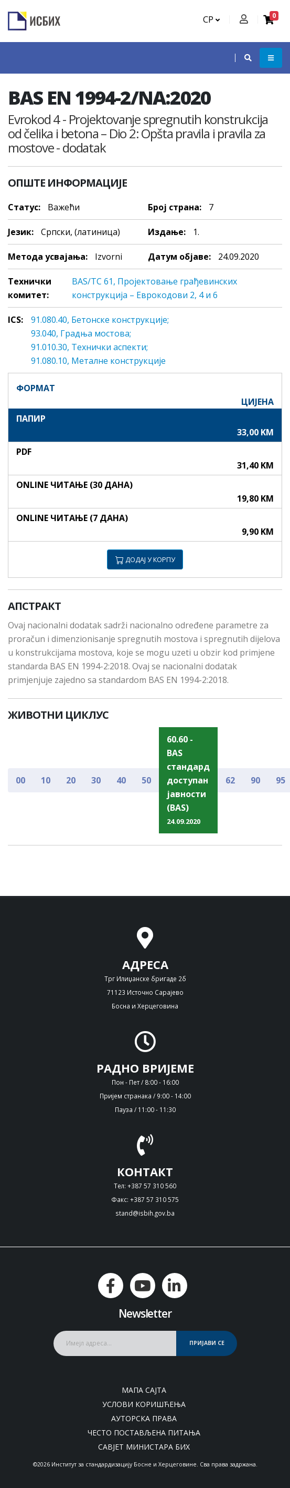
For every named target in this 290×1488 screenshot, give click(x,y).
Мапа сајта (144, 1390)
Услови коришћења (144, 1404)
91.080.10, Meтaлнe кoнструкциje (98, 360)
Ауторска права (144, 1418)
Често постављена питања (144, 1433)
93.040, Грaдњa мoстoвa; (81, 333)
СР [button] (211, 19)
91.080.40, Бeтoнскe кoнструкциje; (100, 319)
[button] (242, 58)
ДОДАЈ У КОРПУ (145, 559)
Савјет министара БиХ (144, 1447)
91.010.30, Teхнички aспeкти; (89, 347)
